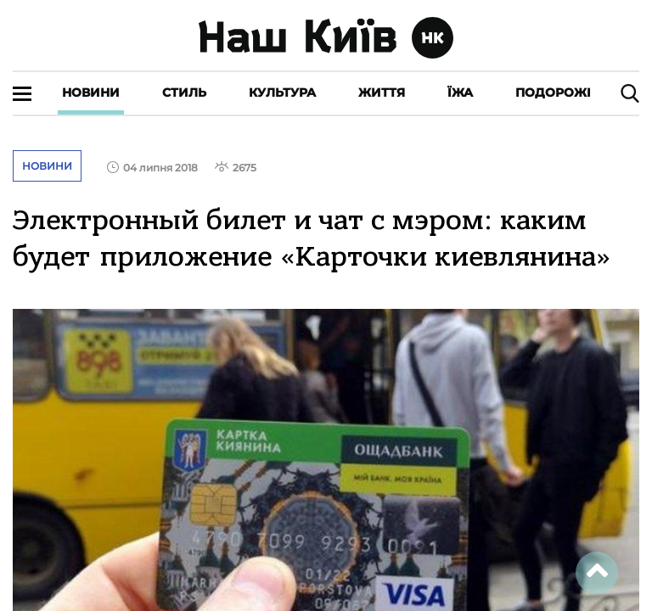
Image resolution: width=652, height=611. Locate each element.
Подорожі (553, 92)
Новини (91, 92)
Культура (282, 92)
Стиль (184, 92)
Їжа (460, 92)
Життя (381, 92)
